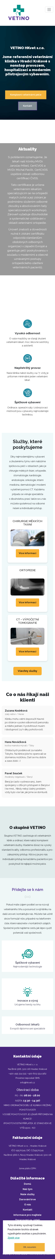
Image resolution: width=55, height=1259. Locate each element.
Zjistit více (14, 1237)
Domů (27, 1184)
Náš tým (27, 1189)
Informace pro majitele (27, 1215)
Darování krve (27, 1199)
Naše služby (27, 1194)
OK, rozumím (29, 1247)
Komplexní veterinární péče (25, 94)
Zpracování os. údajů (27, 1220)
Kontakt (27, 105)
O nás (27, 1204)
